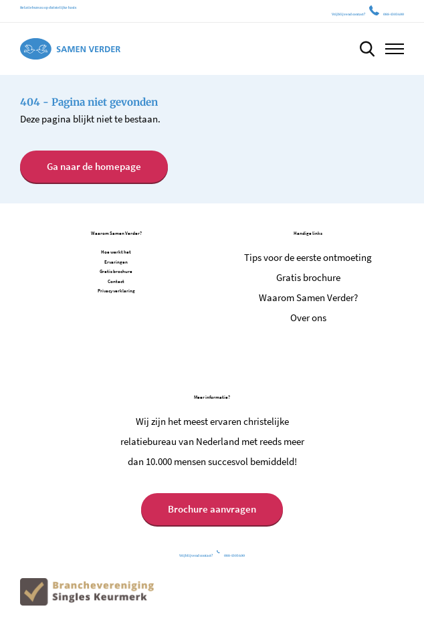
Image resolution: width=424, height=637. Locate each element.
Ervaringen (116, 262)
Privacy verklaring (116, 291)
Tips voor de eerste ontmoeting (308, 257)
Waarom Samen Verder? (308, 297)
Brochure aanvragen (212, 509)
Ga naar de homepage (94, 166)
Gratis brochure (116, 271)
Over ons (308, 317)
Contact (116, 281)
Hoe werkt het (116, 252)
